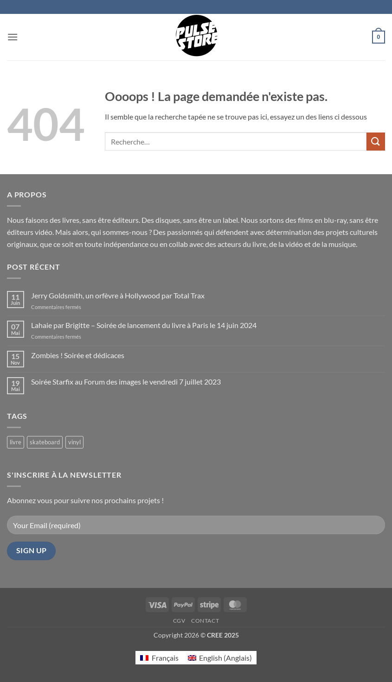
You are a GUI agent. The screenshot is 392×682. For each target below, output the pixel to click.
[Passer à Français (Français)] (159, 657)
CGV (179, 620)
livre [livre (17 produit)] (15, 442)
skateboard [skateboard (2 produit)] (45, 442)
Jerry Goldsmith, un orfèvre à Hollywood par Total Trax (118, 295)
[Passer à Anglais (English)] (220, 657)
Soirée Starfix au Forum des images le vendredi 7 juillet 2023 (126, 381)
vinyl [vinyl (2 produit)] (74, 442)
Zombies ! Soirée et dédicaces (77, 355)
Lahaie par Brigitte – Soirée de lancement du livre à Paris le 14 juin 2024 (144, 325)
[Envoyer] (375, 142)
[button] (12, 36)
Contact (205, 620)
